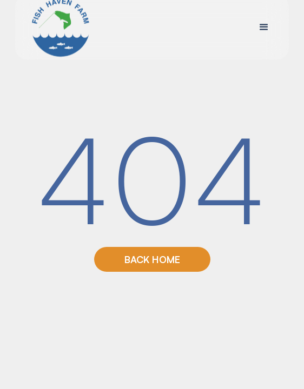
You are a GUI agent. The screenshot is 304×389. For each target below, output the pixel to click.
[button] (264, 27)
